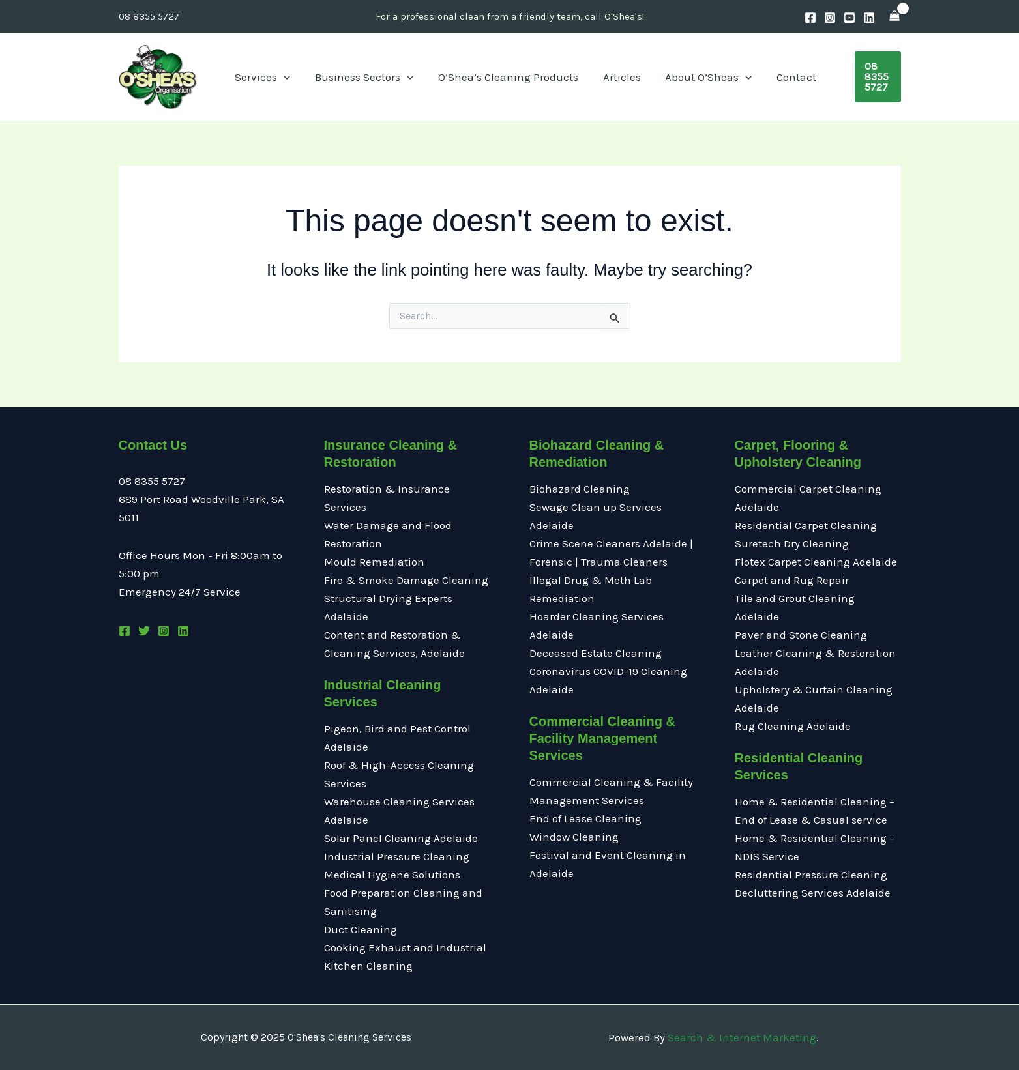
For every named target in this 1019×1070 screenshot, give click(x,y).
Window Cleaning (574, 836)
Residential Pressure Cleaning (811, 874)
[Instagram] (830, 17)
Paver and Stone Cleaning (801, 634)
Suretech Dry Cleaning (792, 543)
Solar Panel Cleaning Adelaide (401, 838)
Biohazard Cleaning (579, 488)
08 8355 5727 (149, 16)
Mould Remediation (375, 561)
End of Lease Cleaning (585, 818)
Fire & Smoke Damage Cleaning (406, 579)
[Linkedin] (869, 17)
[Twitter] (144, 631)
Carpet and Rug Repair (792, 579)
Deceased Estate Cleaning (595, 652)
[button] (858, 77)
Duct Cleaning (360, 929)
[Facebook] (810, 17)
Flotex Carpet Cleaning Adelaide (816, 561)
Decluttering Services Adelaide (813, 892)
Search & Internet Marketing (742, 1037)
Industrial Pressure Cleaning (396, 856)
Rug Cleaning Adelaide (793, 725)
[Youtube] (849, 17)
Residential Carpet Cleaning (806, 525)
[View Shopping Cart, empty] (894, 16)
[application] (309, 76)
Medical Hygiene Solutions (392, 874)
